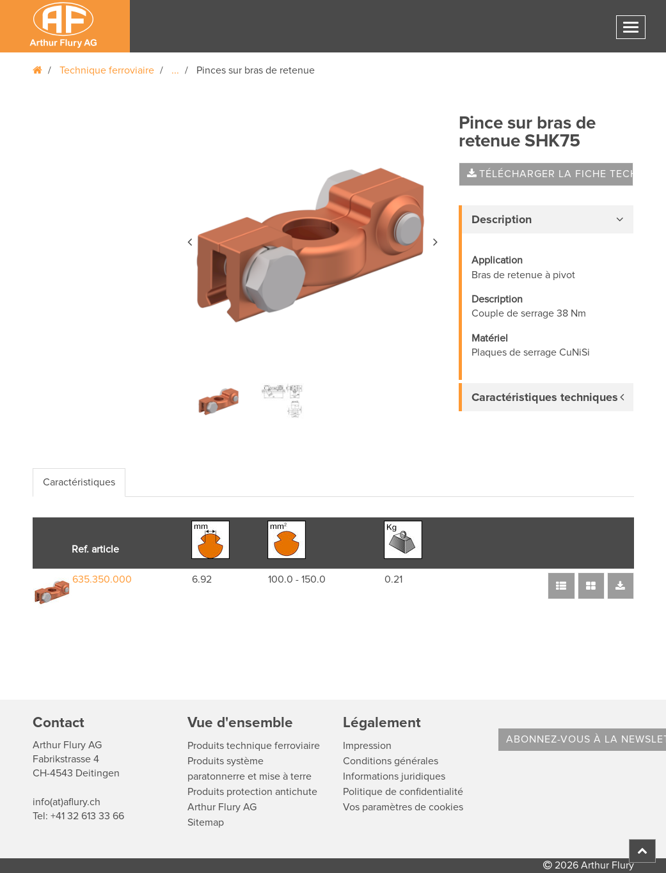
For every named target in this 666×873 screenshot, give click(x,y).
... (175, 70)
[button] (190, 239)
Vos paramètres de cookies (403, 807)
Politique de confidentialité (403, 791)
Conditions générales (390, 761)
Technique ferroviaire (106, 70)
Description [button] (502, 219)
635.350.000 (102, 579)
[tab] (546, 219)
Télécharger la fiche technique (550, 174)
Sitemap (205, 822)
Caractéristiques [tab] (79, 482)
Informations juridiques (394, 776)
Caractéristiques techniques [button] (545, 397)
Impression (367, 745)
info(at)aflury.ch (66, 802)
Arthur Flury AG (222, 807)
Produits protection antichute (252, 791)
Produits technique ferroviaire (253, 745)
